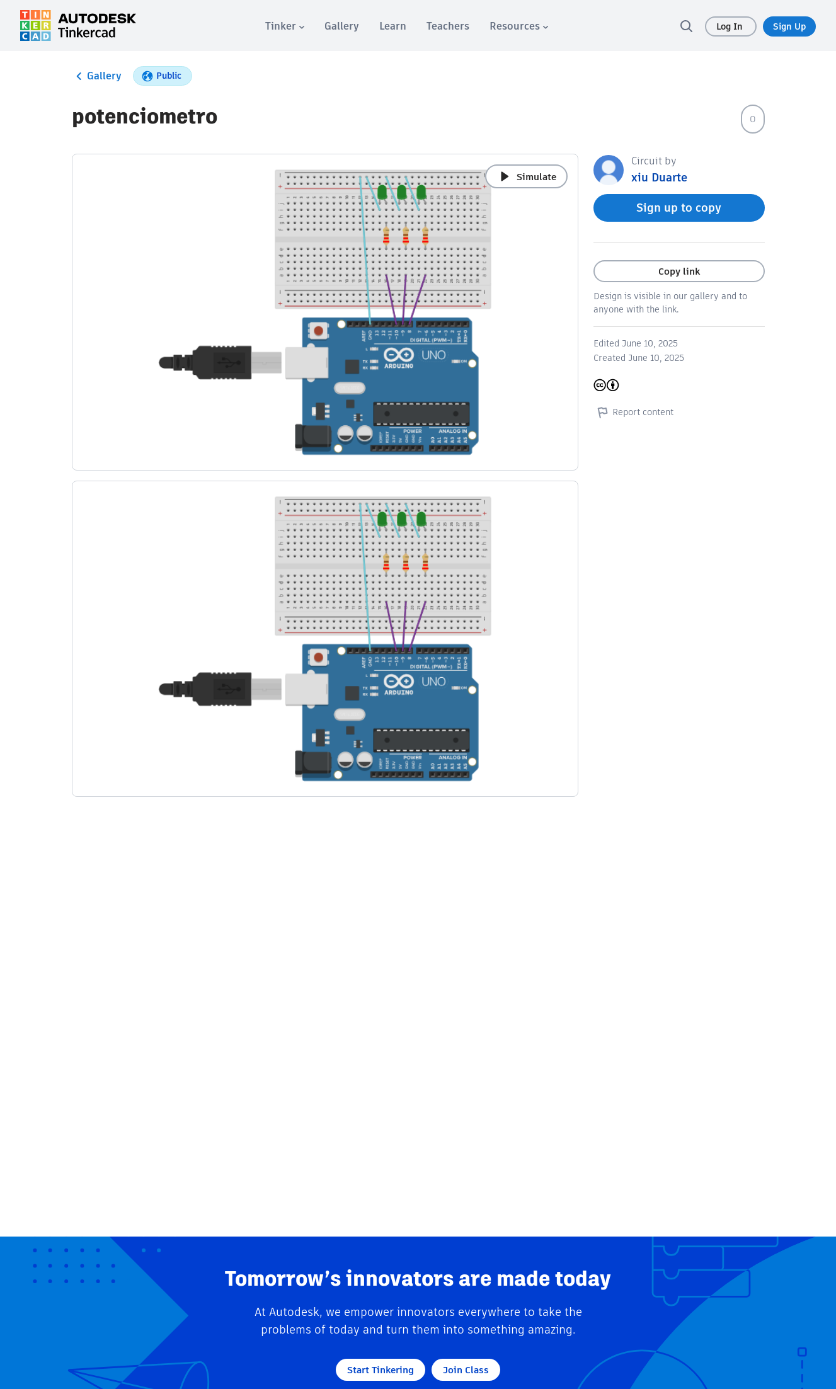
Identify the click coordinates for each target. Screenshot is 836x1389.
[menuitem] (285, 26)
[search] (686, 25)
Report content (633, 412)
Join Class (466, 1369)
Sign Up (789, 26)
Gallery (97, 76)
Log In (730, 26)
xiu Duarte (659, 177)
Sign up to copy (678, 207)
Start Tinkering (380, 1369)
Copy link (679, 271)
